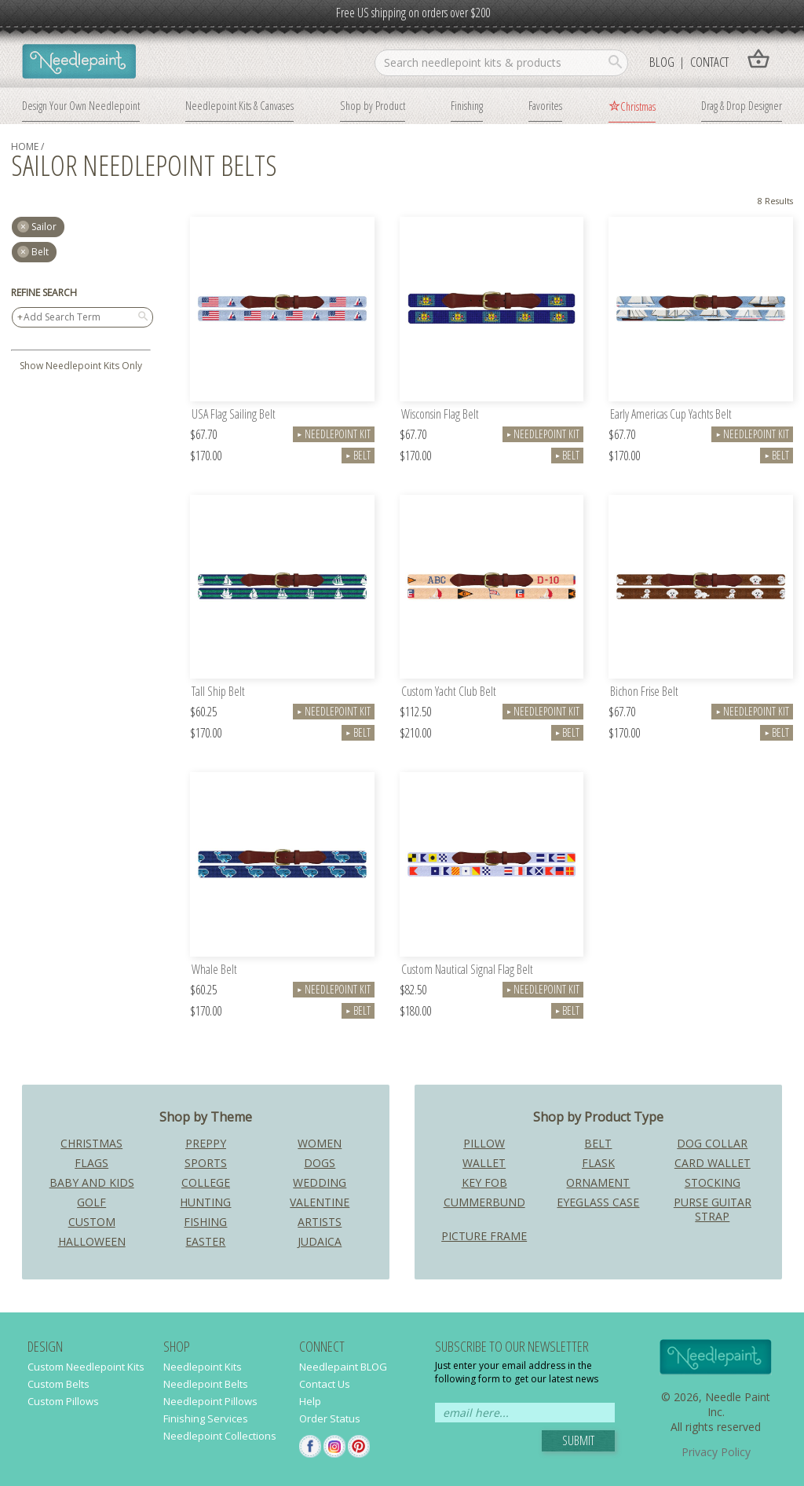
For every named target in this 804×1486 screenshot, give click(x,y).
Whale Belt (214, 970)
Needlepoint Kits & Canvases (239, 105)
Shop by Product (372, 105)
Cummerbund (484, 1202)
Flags (91, 1162)
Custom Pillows (63, 1401)
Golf (91, 1202)
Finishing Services (205, 1418)
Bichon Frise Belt (644, 692)
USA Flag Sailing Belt (234, 415)
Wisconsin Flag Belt (440, 415)
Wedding (319, 1182)
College (205, 1182)
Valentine (319, 1202)
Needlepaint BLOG (343, 1367)
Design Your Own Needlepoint (81, 105)
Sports (206, 1162)
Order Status (329, 1418)
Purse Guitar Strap (712, 1209)
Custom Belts (58, 1384)
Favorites (545, 105)
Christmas (638, 106)
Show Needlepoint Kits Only (81, 365)
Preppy (205, 1143)
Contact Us (324, 1384)
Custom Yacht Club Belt (448, 692)
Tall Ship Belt (218, 692)
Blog (661, 62)
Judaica (320, 1241)
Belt (40, 251)
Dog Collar (712, 1143)
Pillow (484, 1143)
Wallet (484, 1162)
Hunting (205, 1202)
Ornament (598, 1182)
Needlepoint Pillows (210, 1401)
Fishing (205, 1221)
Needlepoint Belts (205, 1384)
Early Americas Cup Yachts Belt (671, 415)
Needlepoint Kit (334, 433)
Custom (91, 1221)
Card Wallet (712, 1162)
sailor (44, 226)
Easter (205, 1241)
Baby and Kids (91, 1182)
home (24, 146)
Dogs (319, 1162)
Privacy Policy (716, 1451)
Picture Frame (484, 1235)
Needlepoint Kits (202, 1367)
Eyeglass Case (598, 1202)
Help (310, 1401)
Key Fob (484, 1182)
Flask (598, 1162)
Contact (709, 62)
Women (320, 1143)
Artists (320, 1221)
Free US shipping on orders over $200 (413, 12)
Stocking (712, 1182)
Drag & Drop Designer (741, 105)
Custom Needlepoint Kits (85, 1367)
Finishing (467, 105)
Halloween (92, 1241)
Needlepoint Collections (219, 1436)
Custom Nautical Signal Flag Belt (467, 970)
